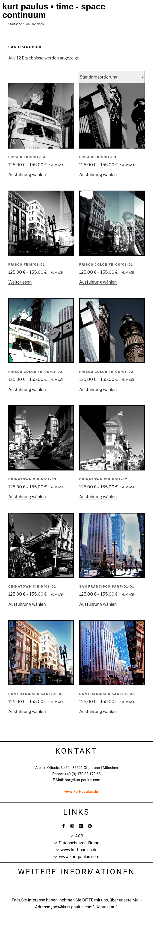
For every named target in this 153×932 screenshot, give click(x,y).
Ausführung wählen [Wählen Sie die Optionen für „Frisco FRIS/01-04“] (27, 174)
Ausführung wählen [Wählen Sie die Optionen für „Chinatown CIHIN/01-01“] (27, 604)
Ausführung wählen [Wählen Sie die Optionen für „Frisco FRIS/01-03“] (98, 174)
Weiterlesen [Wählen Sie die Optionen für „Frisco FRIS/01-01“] (20, 282)
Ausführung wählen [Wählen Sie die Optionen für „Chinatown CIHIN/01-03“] (27, 496)
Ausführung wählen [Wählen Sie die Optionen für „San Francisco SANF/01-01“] (98, 604)
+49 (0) (71, 774)
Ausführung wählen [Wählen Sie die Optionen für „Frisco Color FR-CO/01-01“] (98, 282)
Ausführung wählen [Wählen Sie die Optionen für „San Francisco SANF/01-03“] (98, 711)
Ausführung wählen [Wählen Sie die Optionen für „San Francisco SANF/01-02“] (27, 711)
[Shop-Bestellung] (112, 77)
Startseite (15, 24)
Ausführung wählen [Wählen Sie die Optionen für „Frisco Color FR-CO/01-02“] (27, 389)
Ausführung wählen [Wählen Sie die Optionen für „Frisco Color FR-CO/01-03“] (98, 389)
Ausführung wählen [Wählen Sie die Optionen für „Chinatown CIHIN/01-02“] (98, 496)
